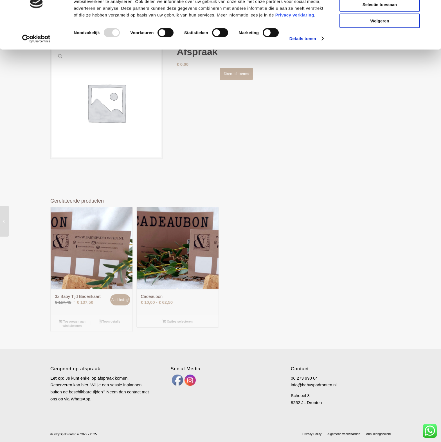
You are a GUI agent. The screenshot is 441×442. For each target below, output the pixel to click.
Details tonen (302, 64)
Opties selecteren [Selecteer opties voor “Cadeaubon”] (177, 322)
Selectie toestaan (380, 30)
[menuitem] (312, 433)
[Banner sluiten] (432, 9)
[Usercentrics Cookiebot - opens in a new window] (36, 64)
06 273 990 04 (304, 378)
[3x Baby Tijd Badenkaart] (4, 221)
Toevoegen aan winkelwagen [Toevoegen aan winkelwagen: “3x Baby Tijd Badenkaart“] (72, 323)
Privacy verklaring (294, 40)
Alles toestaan (379, 14)
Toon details (109, 322)
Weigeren (379, 46)
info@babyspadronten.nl (314, 384)
